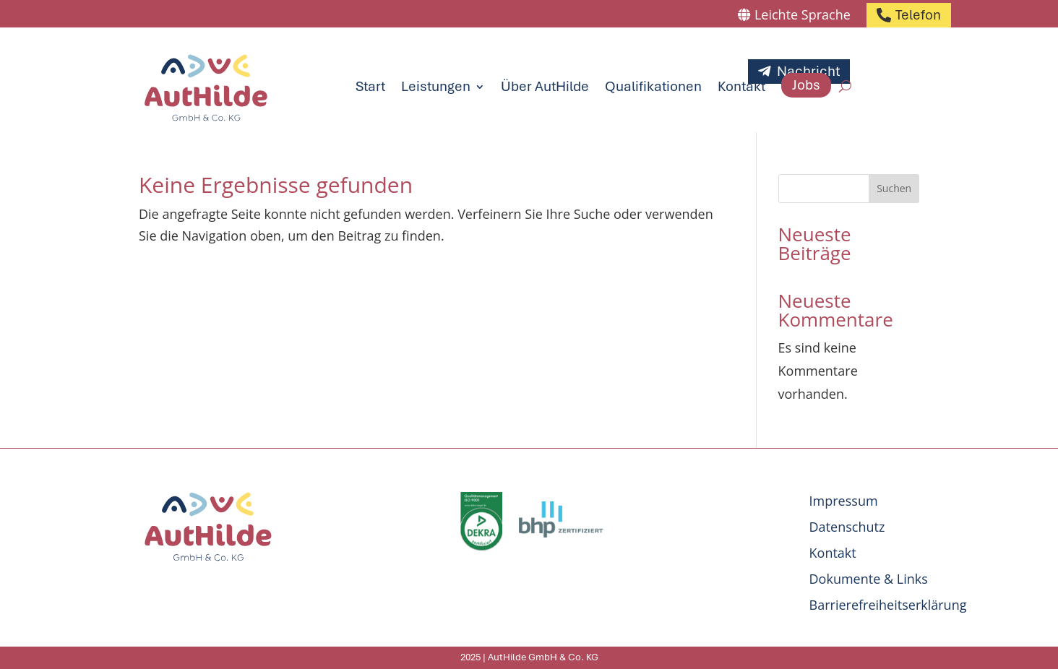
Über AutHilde (545, 86)
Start (370, 86)
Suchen (894, 188)
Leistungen (435, 86)
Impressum (843, 500)
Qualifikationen (653, 86)
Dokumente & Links (868, 578)
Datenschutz (847, 526)
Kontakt (741, 86)
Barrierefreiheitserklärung (888, 604)
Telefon (918, 15)
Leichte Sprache (802, 14)
